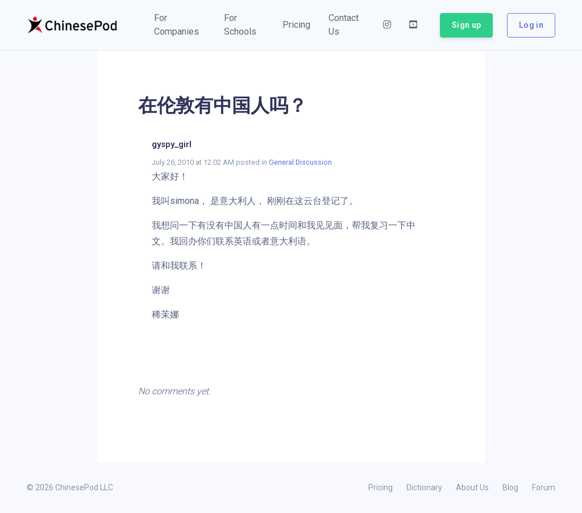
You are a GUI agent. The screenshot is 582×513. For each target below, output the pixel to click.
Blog (510, 487)
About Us (472, 487)
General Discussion (300, 162)
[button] (180, 25)
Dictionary (424, 487)
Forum (543, 487)
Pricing (380, 487)
